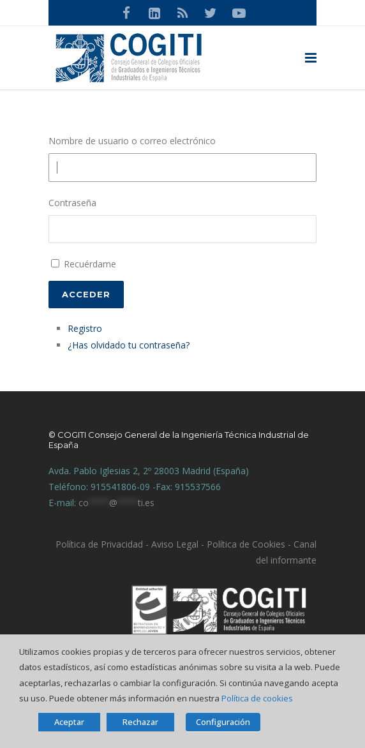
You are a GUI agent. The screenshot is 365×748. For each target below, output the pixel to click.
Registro (85, 328)
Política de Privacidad (99, 544)
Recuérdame (90, 264)
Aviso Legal (173, 544)
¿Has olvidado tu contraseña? (129, 345)
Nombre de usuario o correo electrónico (132, 141)
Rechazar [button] (140, 722)
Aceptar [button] (69, 722)
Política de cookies (257, 698)
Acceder (86, 294)
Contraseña (72, 203)
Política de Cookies (246, 544)
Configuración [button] (223, 722)
